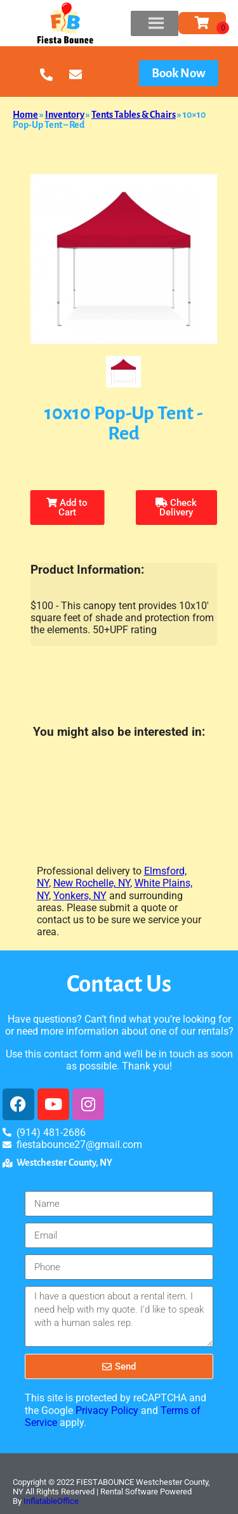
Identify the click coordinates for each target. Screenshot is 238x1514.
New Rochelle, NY (91, 883)
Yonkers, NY (80, 896)
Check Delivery (176, 507)
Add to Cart (67, 507)
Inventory (64, 115)
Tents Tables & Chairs (133, 115)
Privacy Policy (107, 1410)
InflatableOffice (51, 1501)
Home (25, 115)
